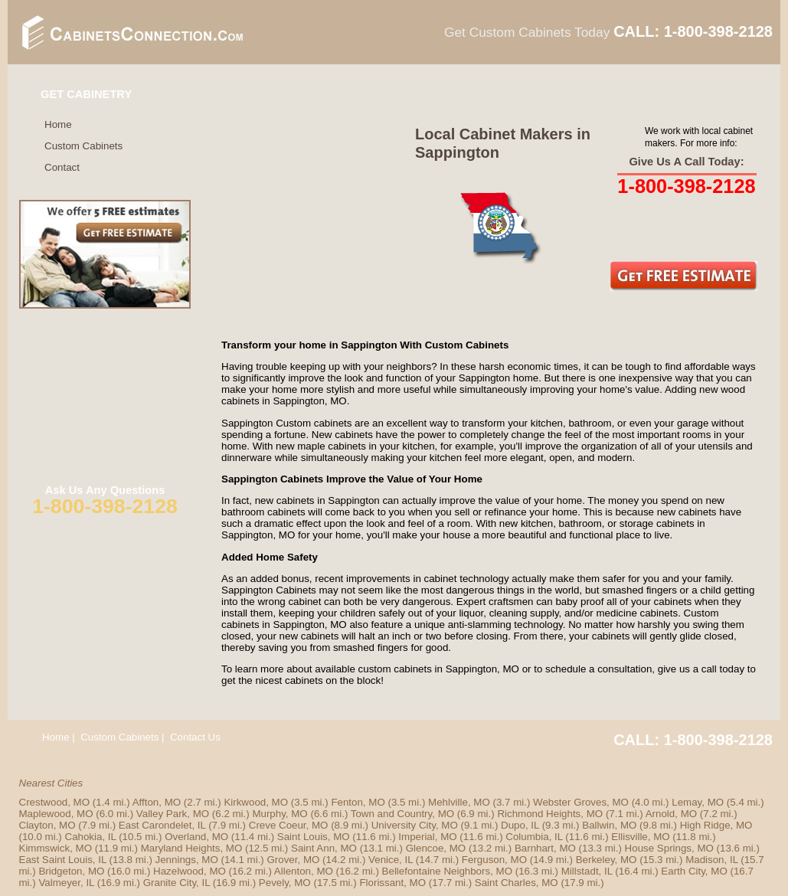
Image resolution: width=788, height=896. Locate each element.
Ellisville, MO (640, 836)
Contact (62, 167)
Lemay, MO (698, 802)
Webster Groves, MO (581, 802)
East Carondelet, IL (162, 825)
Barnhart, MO (545, 848)
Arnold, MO (671, 813)
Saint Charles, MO (516, 882)
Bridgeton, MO (71, 871)
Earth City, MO (694, 871)
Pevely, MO (285, 882)
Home (58, 124)
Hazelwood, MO (189, 871)
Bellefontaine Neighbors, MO (447, 871)
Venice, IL (390, 859)
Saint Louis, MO (313, 836)
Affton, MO (156, 802)
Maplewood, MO (56, 813)
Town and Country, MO (402, 813)
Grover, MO (292, 859)
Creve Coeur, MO (289, 825)
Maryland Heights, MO (192, 848)
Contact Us (195, 737)
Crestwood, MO (54, 802)
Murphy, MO (279, 813)
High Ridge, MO (716, 825)
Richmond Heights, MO (550, 813)
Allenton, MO (303, 871)
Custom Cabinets (83, 146)
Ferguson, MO (494, 859)
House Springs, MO (669, 848)
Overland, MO (196, 836)
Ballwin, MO (609, 825)
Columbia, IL (533, 836)
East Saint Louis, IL (62, 859)
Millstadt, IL (587, 871)
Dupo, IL (520, 825)
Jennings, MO (186, 859)
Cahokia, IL (90, 836)
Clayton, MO (47, 825)
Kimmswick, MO (56, 848)
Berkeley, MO (606, 859)
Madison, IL (711, 859)
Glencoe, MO (436, 848)
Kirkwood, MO (256, 802)
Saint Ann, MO (324, 848)
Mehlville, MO (459, 802)
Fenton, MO (357, 802)
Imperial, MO (427, 836)
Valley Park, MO (172, 813)
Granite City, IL (176, 882)
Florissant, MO (392, 882)
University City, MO (414, 825)
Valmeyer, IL (66, 882)
